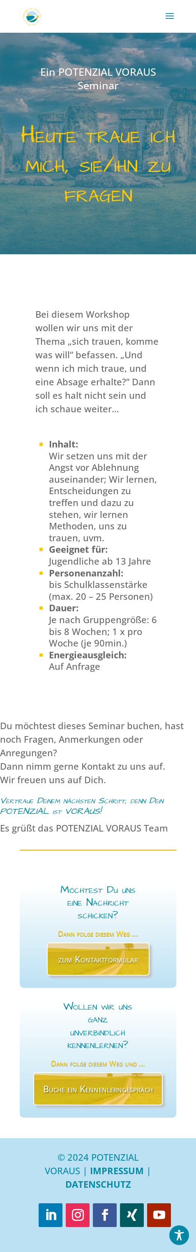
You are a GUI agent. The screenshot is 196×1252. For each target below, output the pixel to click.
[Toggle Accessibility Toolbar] (179, 1235)
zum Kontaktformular (98, 959)
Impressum (117, 1170)
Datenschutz (98, 1184)
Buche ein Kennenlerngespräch (98, 1089)
